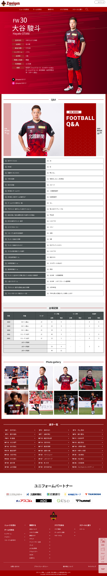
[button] (100, 129)
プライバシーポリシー (41, 566)
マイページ (99, 2)
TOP (103, 569)
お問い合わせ (15, 566)
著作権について (68, 566)
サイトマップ (92, 566)
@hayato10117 (20, 79)
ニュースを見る (24, 9)
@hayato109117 (20, 83)
